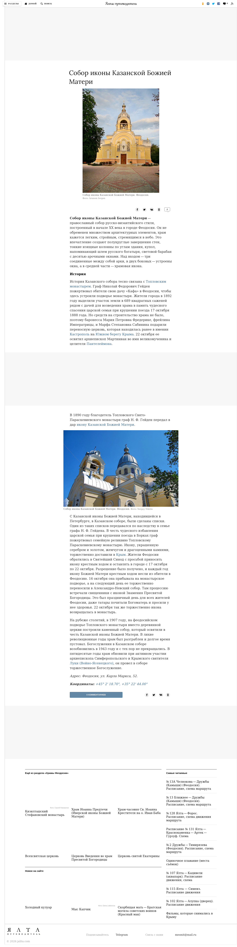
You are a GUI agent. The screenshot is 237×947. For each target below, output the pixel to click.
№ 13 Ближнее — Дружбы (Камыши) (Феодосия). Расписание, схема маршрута (188, 801)
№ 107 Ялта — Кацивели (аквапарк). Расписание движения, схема (184, 876)
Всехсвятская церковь (42, 856)
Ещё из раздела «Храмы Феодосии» (47, 773)
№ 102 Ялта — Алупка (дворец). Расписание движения (190, 902)
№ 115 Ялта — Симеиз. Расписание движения (183, 890)
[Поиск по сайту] (46, 3)
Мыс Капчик (81, 909)
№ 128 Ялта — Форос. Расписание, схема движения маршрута (188, 817)
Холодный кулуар (38, 907)
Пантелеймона (99, 344)
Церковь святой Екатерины (139, 856)
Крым (121, 555)
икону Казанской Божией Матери (105, 425)
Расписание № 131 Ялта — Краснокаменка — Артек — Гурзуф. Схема (186, 832)
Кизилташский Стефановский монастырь (44, 813)
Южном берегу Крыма (115, 334)
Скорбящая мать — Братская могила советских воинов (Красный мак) (139, 911)
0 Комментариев (96, 695)
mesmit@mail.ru (185, 934)
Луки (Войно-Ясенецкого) (91, 663)
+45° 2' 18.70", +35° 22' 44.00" (121, 684)
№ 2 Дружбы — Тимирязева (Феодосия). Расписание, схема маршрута (190, 848)
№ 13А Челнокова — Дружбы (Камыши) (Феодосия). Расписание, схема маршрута (188, 785)
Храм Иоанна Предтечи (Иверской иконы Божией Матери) (91, 813)
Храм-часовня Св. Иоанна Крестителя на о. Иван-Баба (139, 811)
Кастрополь (79, 334)
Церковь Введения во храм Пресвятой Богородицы (91, 857)
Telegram (122, 934)
